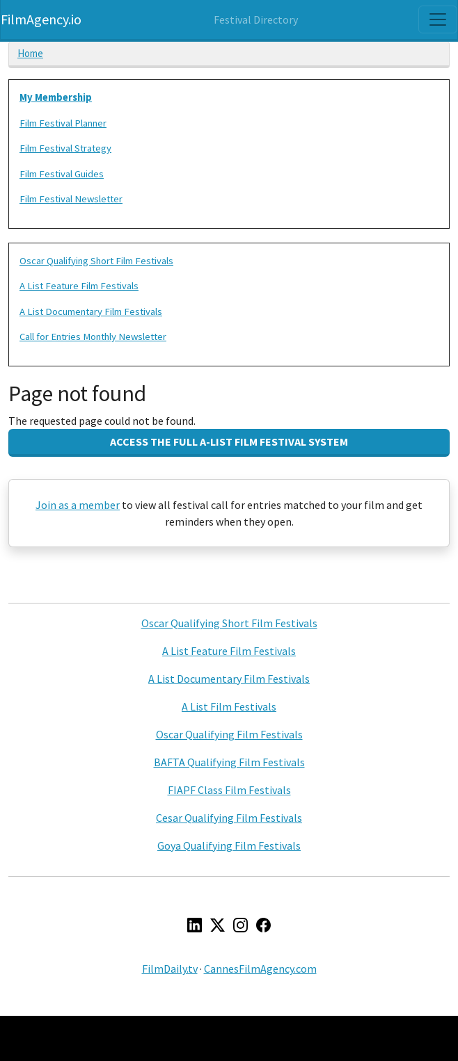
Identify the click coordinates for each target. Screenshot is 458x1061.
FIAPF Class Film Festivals (229, 790)
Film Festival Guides (61, 174)
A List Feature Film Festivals (79, 286)
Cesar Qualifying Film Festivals (229, 818)
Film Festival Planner (62, 123)
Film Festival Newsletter (71, 199)
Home (30, 53)
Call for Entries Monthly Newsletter (92, 336)
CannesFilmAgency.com (260, 968)
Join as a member (77, 505)
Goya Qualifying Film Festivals (229, 845)
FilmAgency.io (41, 19)
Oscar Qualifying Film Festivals (229, 734)
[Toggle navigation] (437, 19)
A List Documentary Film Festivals (90, 311)
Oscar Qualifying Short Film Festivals (96, 260)
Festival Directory (256, 19)
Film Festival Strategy (65, 148)
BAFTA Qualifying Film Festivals (229, 762)
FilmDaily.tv (170, 968)
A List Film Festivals (229, 706)
